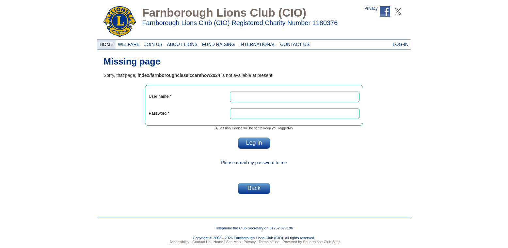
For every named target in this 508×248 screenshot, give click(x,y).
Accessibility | (179, 242)
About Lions (181, 43)
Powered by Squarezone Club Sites (312, 242)
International (256, 43)
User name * (160, 96)
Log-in (400, 43)
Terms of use (268, 242)
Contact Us (294, 43)
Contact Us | (202, 242)
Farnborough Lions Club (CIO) (224, 12)
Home (105, 43)
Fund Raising (217, 43)
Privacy (371, 8)
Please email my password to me (254, 162)
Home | (219, 242)
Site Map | (234, 242)
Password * (159, 113)
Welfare (128, 43)
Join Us (153, 43)
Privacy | (250, 242)
